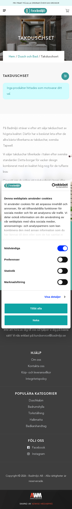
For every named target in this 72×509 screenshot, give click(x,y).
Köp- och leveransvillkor (36, 372)
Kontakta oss (36, 366)
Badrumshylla (36, 407)
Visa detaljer (52, 296)
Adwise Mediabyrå (42, 504)
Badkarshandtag (36, 426)
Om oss (36, 359)
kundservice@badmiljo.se (50, 335)
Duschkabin (36, 400)
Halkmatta (36, 419)
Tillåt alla (36, 308)
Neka (36, 320)
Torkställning (36, 413)
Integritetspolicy (36, 379)
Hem (12, 56)
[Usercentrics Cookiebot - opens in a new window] (52, 185)
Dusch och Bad (28, 56)
